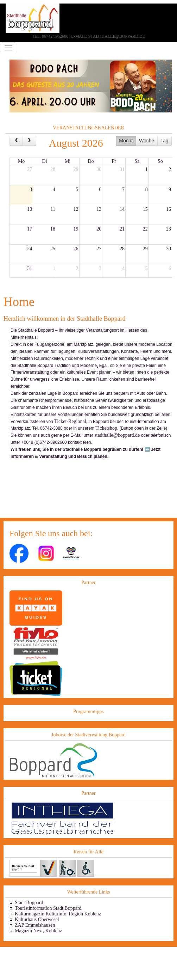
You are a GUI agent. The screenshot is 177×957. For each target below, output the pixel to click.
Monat (126, 140)
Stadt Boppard (29, 902)
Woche (146, 140)
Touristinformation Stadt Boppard (48, 908)
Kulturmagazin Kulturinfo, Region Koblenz (58, 913)
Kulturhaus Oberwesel (37, 919)
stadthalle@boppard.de (117, 435)
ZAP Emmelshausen (35, 925)
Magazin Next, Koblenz (38, 930)
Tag (164, 140)
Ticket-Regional (70, 421)
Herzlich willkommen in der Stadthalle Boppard (64, 318)
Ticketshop (106, 428)
